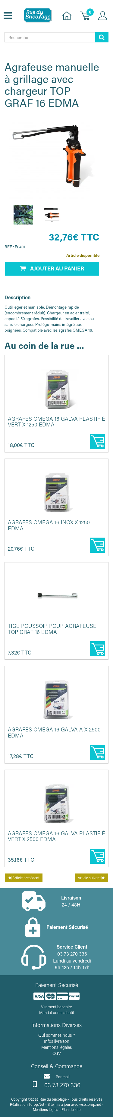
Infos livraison (56, 1041)
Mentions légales (56, 1047)
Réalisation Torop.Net (27, 1104)
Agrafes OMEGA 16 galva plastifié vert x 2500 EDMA (56, 836)
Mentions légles (45, 1109)
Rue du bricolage (53, 1099)
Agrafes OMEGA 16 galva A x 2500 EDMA (54, 732)
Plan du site (70, 1109)
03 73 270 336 (56, 1084)
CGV (56, 1053)
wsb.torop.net (90, 1104)
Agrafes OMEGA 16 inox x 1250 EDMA (49, 525)
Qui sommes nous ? (56, 1035)
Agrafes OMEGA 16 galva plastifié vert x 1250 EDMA (56, 421)
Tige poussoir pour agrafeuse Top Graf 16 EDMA (52, 628)
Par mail (57, 1076)
